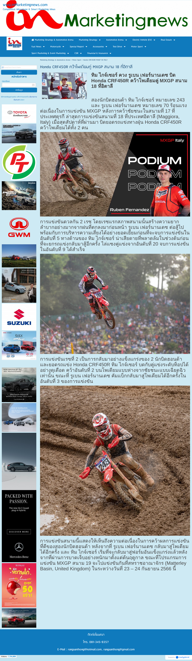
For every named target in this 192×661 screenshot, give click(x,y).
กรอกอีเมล (6, 81)
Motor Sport (76, 60)
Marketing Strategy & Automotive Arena (55, 60)
